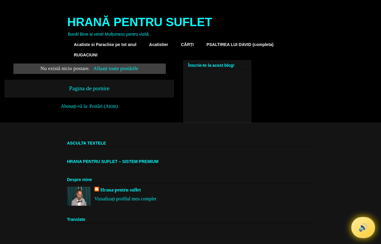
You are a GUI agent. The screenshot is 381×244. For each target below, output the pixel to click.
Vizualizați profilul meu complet (125, 198)
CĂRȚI (187, 44)
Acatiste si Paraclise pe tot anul (105, 44)
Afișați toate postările (115, 68)
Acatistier (158, 44)
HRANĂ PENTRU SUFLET (139, 21)
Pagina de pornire (89, 88)
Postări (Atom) (103, 106)
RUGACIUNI (85, 55)
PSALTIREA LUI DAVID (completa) (240, 44)
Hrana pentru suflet (120, 189)
